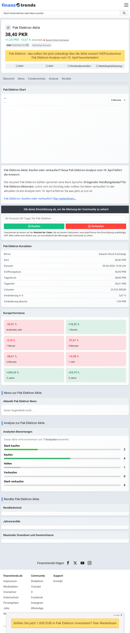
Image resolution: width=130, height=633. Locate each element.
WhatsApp (37, 608)
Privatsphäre (11, 603)
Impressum (10, 581)
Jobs (6, 608)
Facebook (37, 597)
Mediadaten (10, 587)
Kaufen (35, 226)
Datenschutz (11, 597)
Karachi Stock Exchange (57, 40)
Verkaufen (97, 226)
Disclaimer (9, 592)
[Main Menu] (126, 5)
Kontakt (58, 581)
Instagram (37, 603)
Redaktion (37, 581)
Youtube (36, 587)
